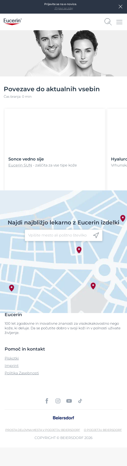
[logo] (13, 21)
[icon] (96, 235)
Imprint (12, 365)
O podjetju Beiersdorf (103, 430)
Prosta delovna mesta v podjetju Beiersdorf (42, 430)
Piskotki (12, 358)
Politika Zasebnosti (22, 373)
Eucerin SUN (20, 165)
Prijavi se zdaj (63, 8)
